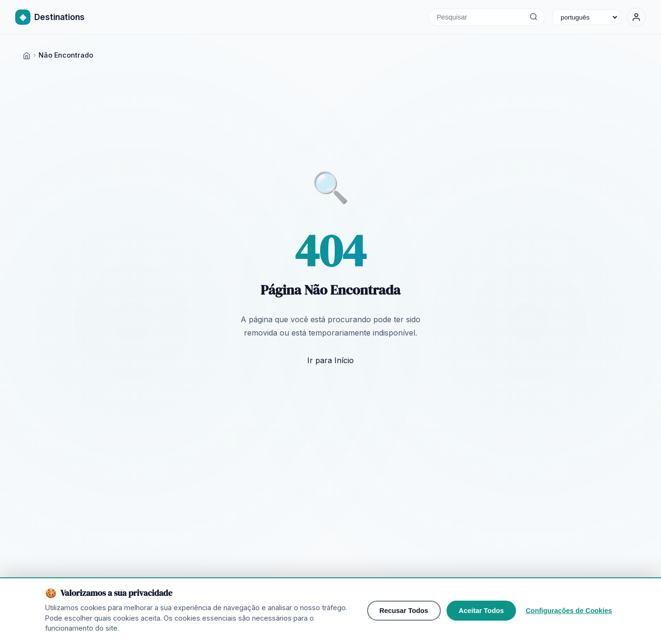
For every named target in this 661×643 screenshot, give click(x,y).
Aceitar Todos (481, 610)
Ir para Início (330, 360)
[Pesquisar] (533, 17)
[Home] (26, 54)
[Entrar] (636, 17)
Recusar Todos (403, 610)
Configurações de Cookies (568, 610)
